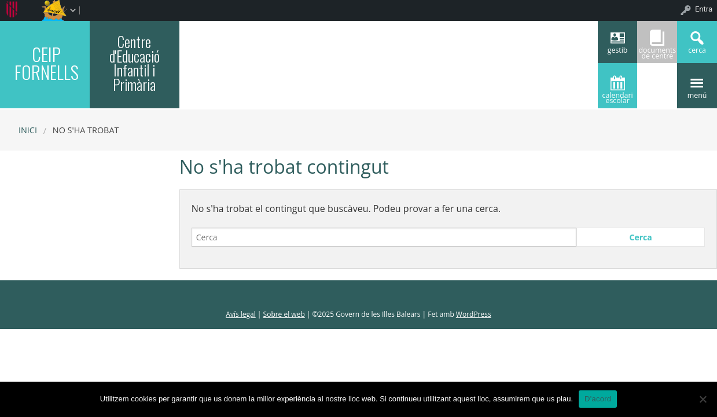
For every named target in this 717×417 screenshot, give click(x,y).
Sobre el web (284, 314)
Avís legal (240, 314)
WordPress (473, 314)
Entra (703, 9)
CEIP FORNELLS (46, 63)
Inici (28, 130)
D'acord (597, 398)
